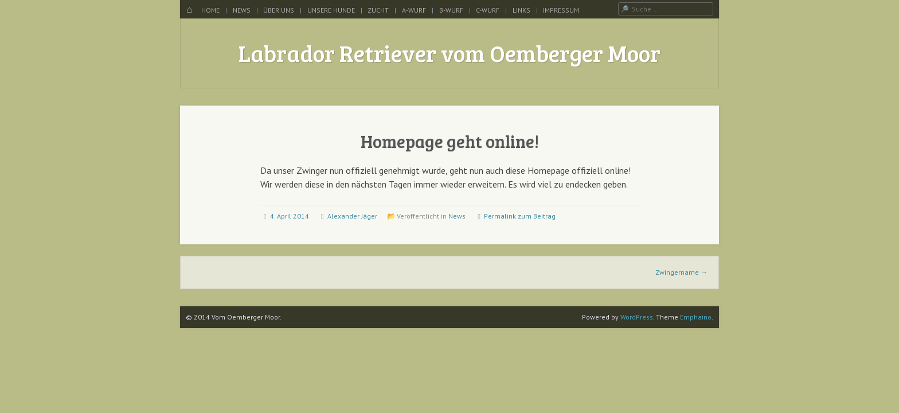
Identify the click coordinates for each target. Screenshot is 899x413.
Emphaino (696, 317)
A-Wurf (414, 10)
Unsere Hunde (331, 10)
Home (210, 10)
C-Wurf (487, 10)
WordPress (636, 317)
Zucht (378, 10)
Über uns (278, 10)
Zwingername (681, 272)
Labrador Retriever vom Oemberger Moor (449, 52)
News (242, 10)
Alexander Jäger (352, 216)
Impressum (561, 10)
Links (521, 10)
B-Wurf (451, 10)
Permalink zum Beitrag (520, 216)
